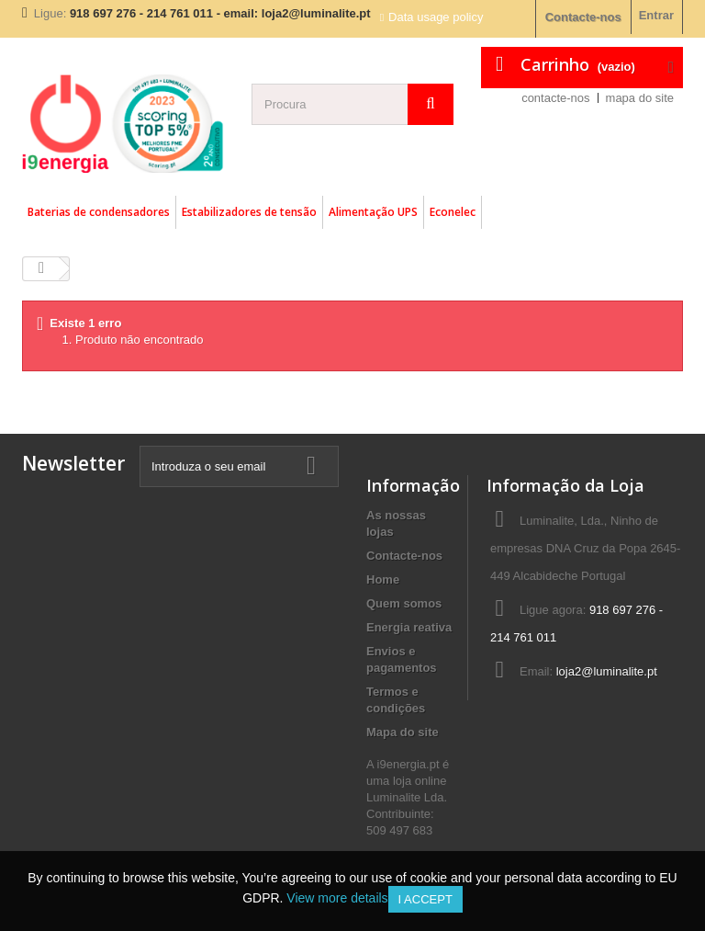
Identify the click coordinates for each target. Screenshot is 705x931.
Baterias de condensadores (99, 212)
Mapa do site (402, 732)
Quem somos (404, 603)
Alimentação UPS (373, 212)
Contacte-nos (583, 17)
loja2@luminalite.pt (606, 671)
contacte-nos (555, 98)
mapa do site (640, 98)
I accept (425, 899)
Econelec (453, 212)
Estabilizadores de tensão (249, 212)
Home (382, 579)
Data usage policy (435, 17)
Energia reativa (409, 627)
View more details (336, 898)
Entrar (656, 15)
